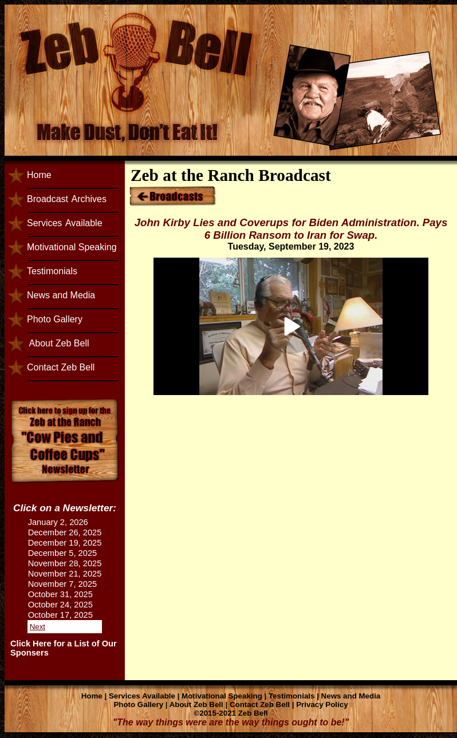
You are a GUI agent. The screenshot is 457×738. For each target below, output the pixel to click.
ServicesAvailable (65, 223)
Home (39, 175)
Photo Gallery (54, 319)
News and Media (61, 295)
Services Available (142, 696)
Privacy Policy (322, 704)
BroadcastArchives (67, 199)
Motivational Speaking (72, 247)
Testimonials (52, 271)
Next (37, 626)
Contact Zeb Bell (60, 367)
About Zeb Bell (58, 343)
